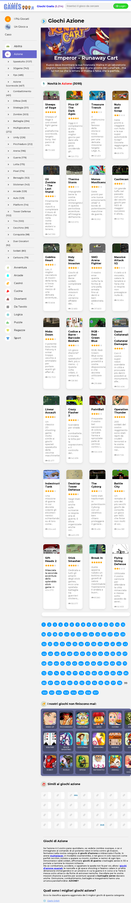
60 (56, 663)
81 (100, 673)
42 (118, 644)
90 (70, 683)
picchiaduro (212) (19, 144)
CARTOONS (82, 720)
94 (94, 683)
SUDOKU (115, 740)
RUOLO (66, 763)
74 (56, 673)
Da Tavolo (16, 307)
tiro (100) (15, 221)
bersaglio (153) (17, 178)
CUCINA (115, 720)
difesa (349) (16, 101)
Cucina (14, 291)
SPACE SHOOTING (66, 742)
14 (117, 624)
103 (66, 692)
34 (68, 644)
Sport (13, 338)
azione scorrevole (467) (15, 83)
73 (50, 673)
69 (112, 663)
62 (68, 663)
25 (97, 634)
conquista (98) (17, 234)
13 (111, 624)
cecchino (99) (17, 228)
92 (81, 683)
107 (96, 692)
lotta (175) (15, 164)
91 (76, 683)
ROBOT (50, 763)
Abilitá (13, 47)
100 (44, 692)
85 (126, 673)
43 (125, 644)
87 (50, 683)
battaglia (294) (17, 121)
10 (94, 624)
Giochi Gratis (45, 6)
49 (76, 653)
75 (62, 673)
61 (62, 663)
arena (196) (16, 151)
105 (81, 692)
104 (73, 692)
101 (51, 692)
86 (44, 683)
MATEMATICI (99, 763)
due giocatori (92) (17, 243)
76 (68, 673)
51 (88, 653)
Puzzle (13, 323)
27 (110, 634)
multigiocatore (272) (18, 129)
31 (50, 644)
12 (106, 624)
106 (88, 692)
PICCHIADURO (66, 720)
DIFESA (82, 763)
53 (100, 653)
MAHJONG (99, 740)
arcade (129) (16, 191)
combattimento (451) (18, 93)
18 (55, 634)
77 (75, 673)
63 (74, 663)
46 (57, 653)
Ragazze (15, 330)
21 (73, 634)
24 (91, 634)
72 (43, 673)
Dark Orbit (53, 900)
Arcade (14, 276)
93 (88, 683)
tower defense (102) (18, 213)
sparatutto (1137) (19, 61)
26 (103, 634)
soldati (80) (16, 251)
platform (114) (17, 205)
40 (106, 644)
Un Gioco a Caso (16, 30)
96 (107, 683)
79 (87, 673)
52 (94, 653)
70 (118, 663)
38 (93, 644)
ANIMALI (115, 763)
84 (119, 673)
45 (50, 653)
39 (100, 644)
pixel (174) (15, 171)
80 (94, 673)
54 (106, 653)
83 (113, 673)
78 (81, 673)
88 (57, 683)
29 (122, 634)
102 (59, 692)
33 (62, 644)
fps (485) (15, 75)
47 (63, 653)
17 (49, 634)
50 (82, 653)
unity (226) (15, 137)
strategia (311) (17, 107)
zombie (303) (17, 114)
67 (99, 663)
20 (66, 634)
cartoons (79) (17, 257)
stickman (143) (18, 184)
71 (125, 663)
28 (116, 634)
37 (87, 644)
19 (60, 634)
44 (44, 653)
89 (63, 683)
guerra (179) (16, 157)
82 (106, 673)
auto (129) (15, 198)
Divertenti (16, 299)
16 (43, 634)
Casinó (14, 283)
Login (121, 6)
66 (93, 663)
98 (119, 683)
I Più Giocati (17, 19)
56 (118, 653)
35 (74, 644)
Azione (14, 54)
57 (124, 653)
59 (50, 663)
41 (112, 644)
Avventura (16, 268)
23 (85, 634)
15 (123, 624)
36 (81, 644)
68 (106, 663)
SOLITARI (50, 740)
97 (113, 683)
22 (78, 634)
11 (100, 624)
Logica (14, 315)
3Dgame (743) (17, 68)
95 (100, 683)
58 (43, 663)
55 (112, 653)
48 (69, 653)
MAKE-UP (50, 720)
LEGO (99, 720)
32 (56, 644)
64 (81, 663)
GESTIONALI (82, 740)
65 (87, 663)
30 (44, 644)
